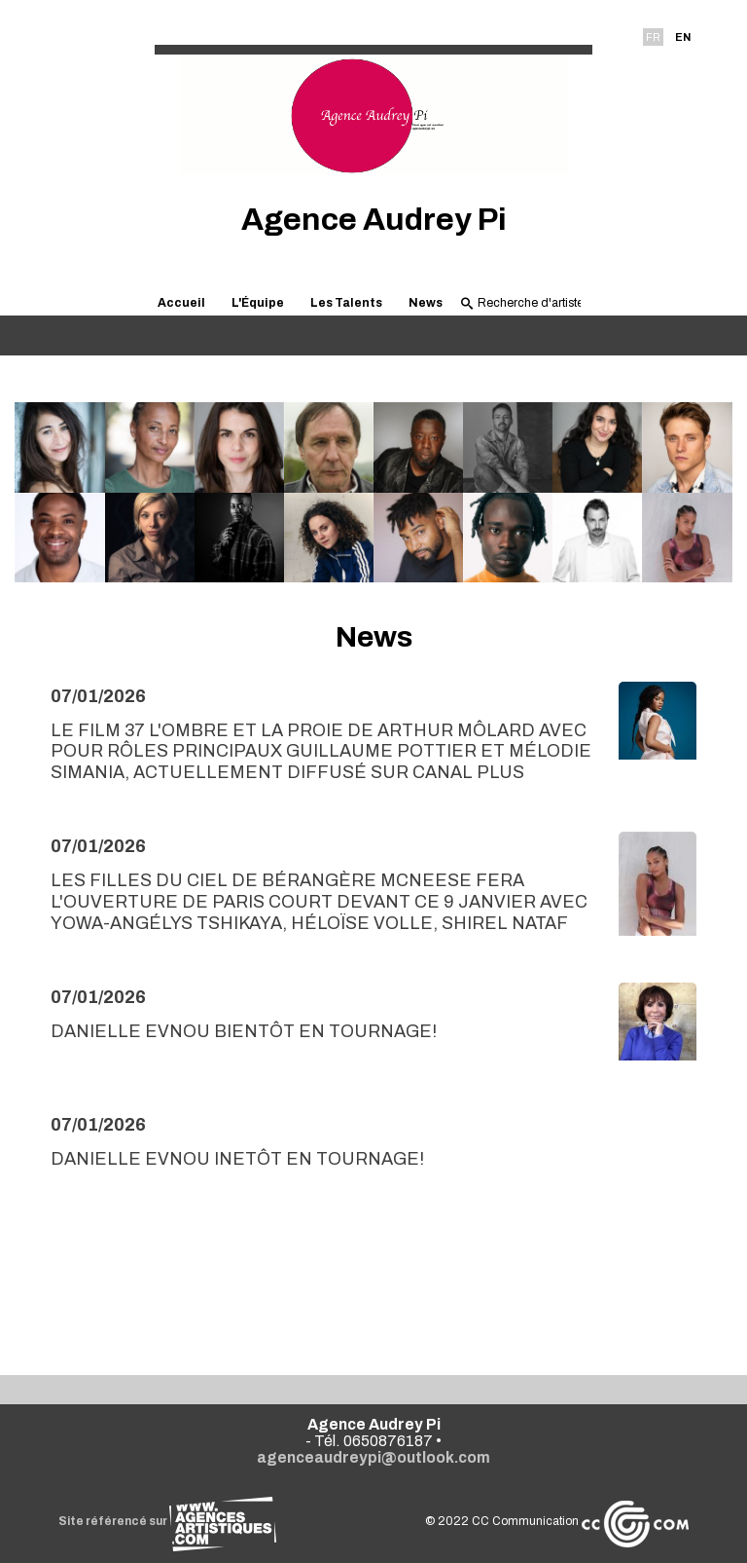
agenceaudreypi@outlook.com (373, 1457)
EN (683, 37)
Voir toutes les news (374, 1284)
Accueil (181, 303)
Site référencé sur (167, 1521)
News (426, 303)
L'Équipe (257, 303)
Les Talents (346, 303)
